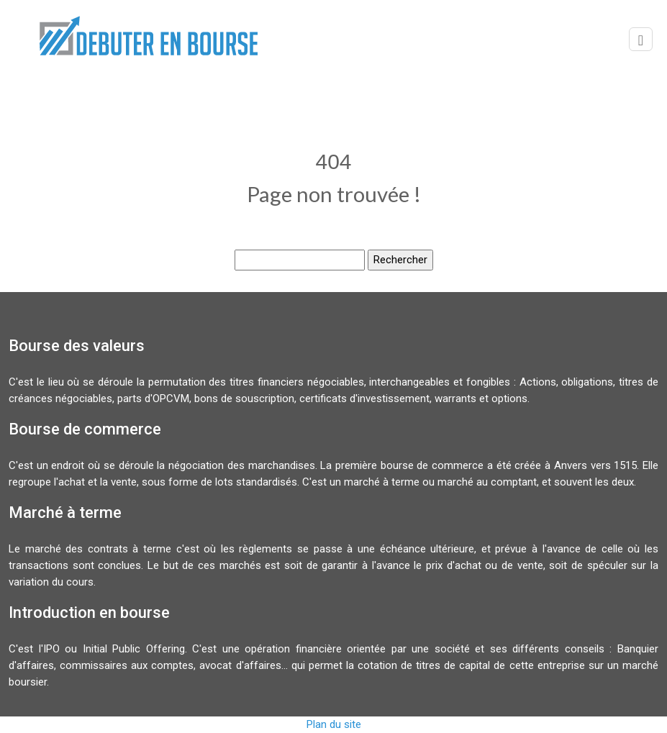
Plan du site (334, 724)
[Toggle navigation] (641, 39)
